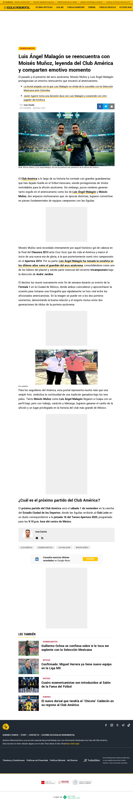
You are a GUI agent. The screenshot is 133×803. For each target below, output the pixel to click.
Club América (29, 179)
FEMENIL (92, 7)
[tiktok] (128, 725)
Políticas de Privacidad (37, 760)
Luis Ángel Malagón (84, 192)
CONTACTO (34, 735)
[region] (66, 23)
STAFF (24, 735)
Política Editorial (57, 760)
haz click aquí (72, 743)
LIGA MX (60, 7)
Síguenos (90, 559)
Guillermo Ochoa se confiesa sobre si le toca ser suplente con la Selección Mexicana (75, 648)
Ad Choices (72, 760)
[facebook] (106, 725)
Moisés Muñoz (82, 548)
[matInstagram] (111, 725)
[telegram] (123, 725)
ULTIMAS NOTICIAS (44, 7)
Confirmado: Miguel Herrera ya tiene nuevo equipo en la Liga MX (76, 666)
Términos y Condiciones (14, 760)
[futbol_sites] (92, 761)
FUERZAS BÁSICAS (107, 7)
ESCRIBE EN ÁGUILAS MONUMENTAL (58, 735)
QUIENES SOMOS (10, 735)
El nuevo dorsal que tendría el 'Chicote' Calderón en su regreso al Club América (77, 703)
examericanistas (45, 548)
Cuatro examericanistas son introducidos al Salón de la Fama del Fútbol (76, 685)
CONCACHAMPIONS (76, 7)
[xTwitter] (117, 725)
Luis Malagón (64, 548)
